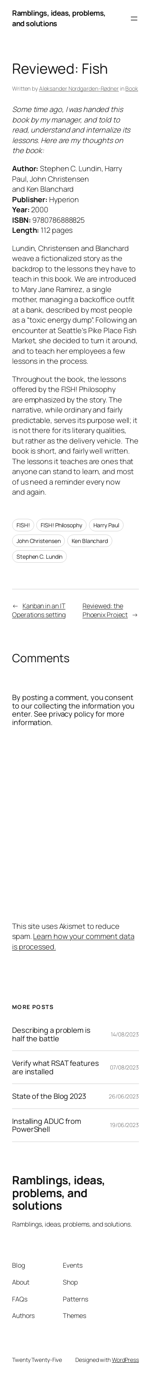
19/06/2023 (124, 1125)
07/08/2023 (124, 1067)
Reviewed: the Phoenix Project (105, 610)
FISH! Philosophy (61, 525)
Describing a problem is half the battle (51, 1034)
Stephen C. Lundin (39, 556)
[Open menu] (134, 18)
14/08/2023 (125, 1034)
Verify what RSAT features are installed (55, 1067)
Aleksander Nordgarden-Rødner (79, 88)
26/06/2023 (124, 1096)
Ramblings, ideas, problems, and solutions (58, 1192)
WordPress (125, 1360)
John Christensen (38, 541)
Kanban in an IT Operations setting (39, 610)
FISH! (23, 525)
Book (131, 88)
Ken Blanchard (90, 541)
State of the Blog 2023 (49, 1096)
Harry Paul (106, 525)
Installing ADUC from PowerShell (46, 1125)
